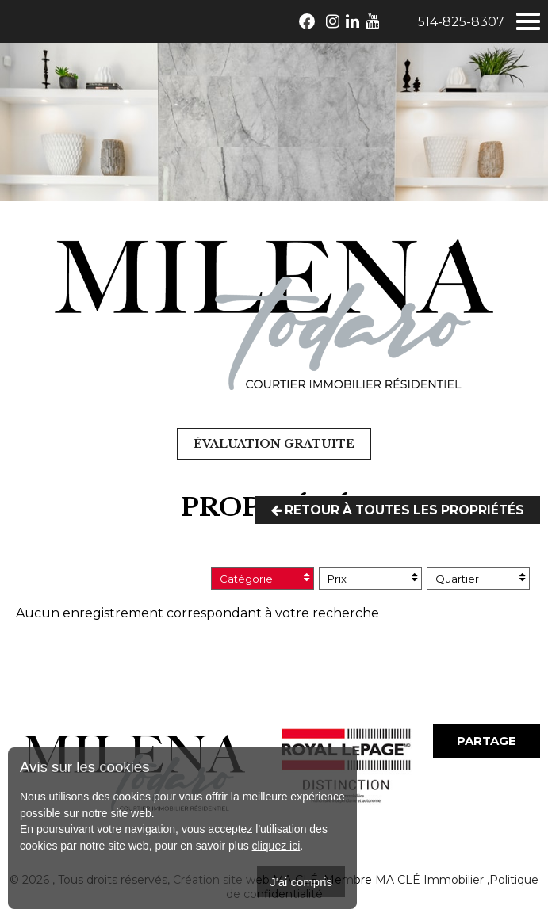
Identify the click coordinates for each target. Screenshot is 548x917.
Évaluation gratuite (274, 444)
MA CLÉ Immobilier (429, 880)
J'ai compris (301, 881)
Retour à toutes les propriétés (393, 510)
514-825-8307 (461, 21)
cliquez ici (276, 845)
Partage (486, 740)
